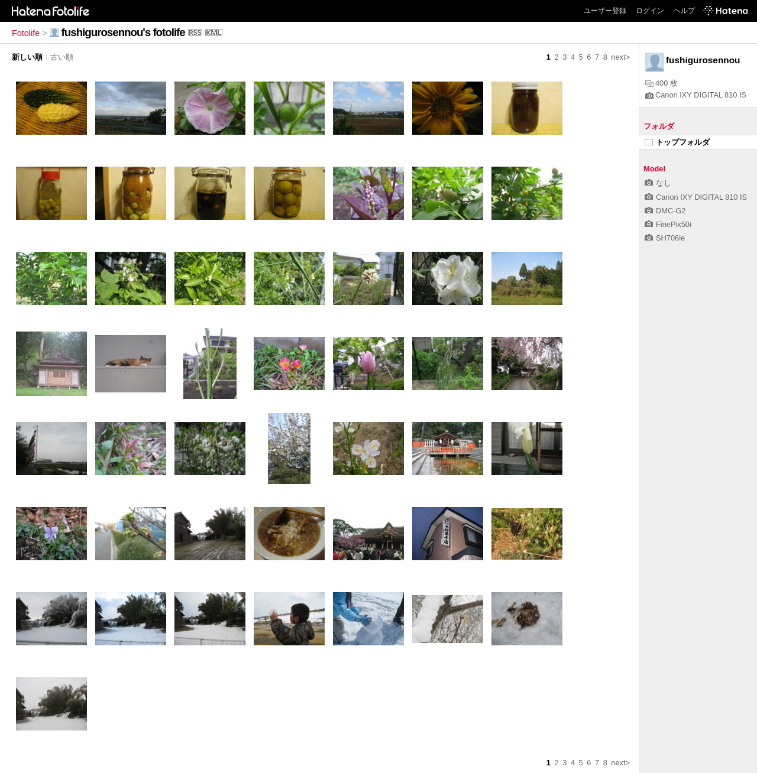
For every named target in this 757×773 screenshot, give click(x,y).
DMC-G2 (665, 210)
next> (620, 57)
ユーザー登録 (605, 11)
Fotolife (26, 33)
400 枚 (661, 83)
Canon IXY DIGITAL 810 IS (695, 94)
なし (658, 182)
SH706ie (665, 237)
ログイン (650, 11)
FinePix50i (668, 224)
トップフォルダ (677, 142)
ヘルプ (684, 11)
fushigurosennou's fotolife (123, 32)
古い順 (61, 57)
